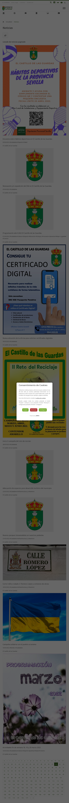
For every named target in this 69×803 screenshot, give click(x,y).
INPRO (37, 415)
